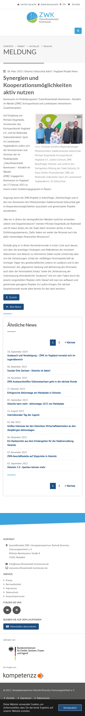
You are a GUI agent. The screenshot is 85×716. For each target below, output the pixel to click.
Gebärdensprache (48, 4)
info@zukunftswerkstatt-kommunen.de (29, 563)
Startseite (8, 46)
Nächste (70, 342)
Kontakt (73, 4)
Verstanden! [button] (70, 707)
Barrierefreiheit (12, 584)
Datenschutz (10, 592)
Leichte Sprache (27, 4)
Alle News (13, 306)
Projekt (21, 46)
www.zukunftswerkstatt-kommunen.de (28, 567)
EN (63, 4)
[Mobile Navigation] (78, 31)
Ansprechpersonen (14, 596)
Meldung (47, 46)
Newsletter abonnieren (21, 626)
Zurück (11, 297)
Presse (7, 580)
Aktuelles (34, 46)
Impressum (10, 588)
